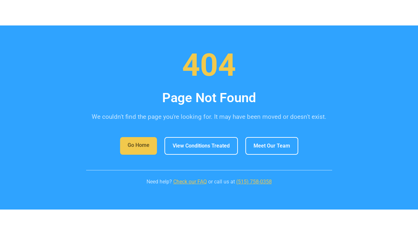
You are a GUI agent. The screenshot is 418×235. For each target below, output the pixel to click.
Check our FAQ (190, 182)
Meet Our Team (272, 146)
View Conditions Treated (201, 146)
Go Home (138, 145)
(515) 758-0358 (254, 182)
